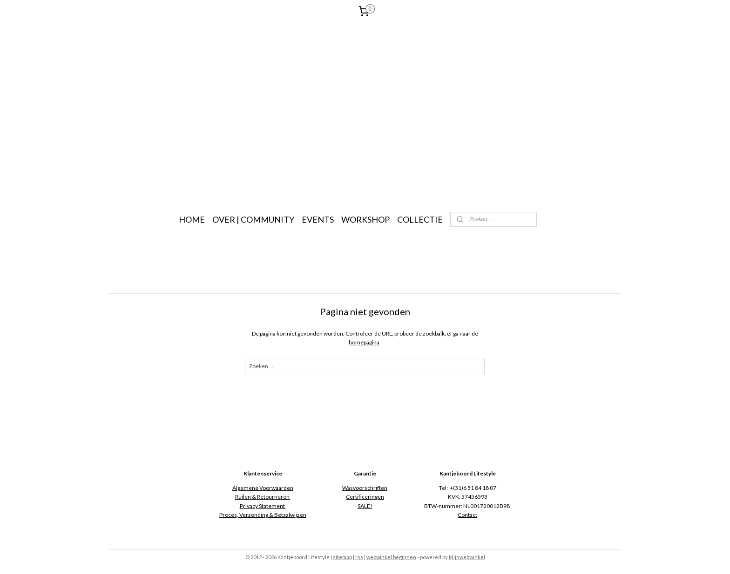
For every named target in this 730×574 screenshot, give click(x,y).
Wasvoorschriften (364, 487)
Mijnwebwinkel (467, 557)
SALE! (365, 505)
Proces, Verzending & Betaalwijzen (262, 514)
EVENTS (318, 219)
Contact (467, 514)
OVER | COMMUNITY (253, 219)
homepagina (364, 342)
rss (359, 557)
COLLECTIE (420, 219)
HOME (192, 219)
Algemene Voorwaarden (262, 487)
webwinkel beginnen (391, 557)
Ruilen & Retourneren (263, 496)
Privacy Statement (263, 505)
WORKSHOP (365, 219)
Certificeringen (365, 496)
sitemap (342, 557)
